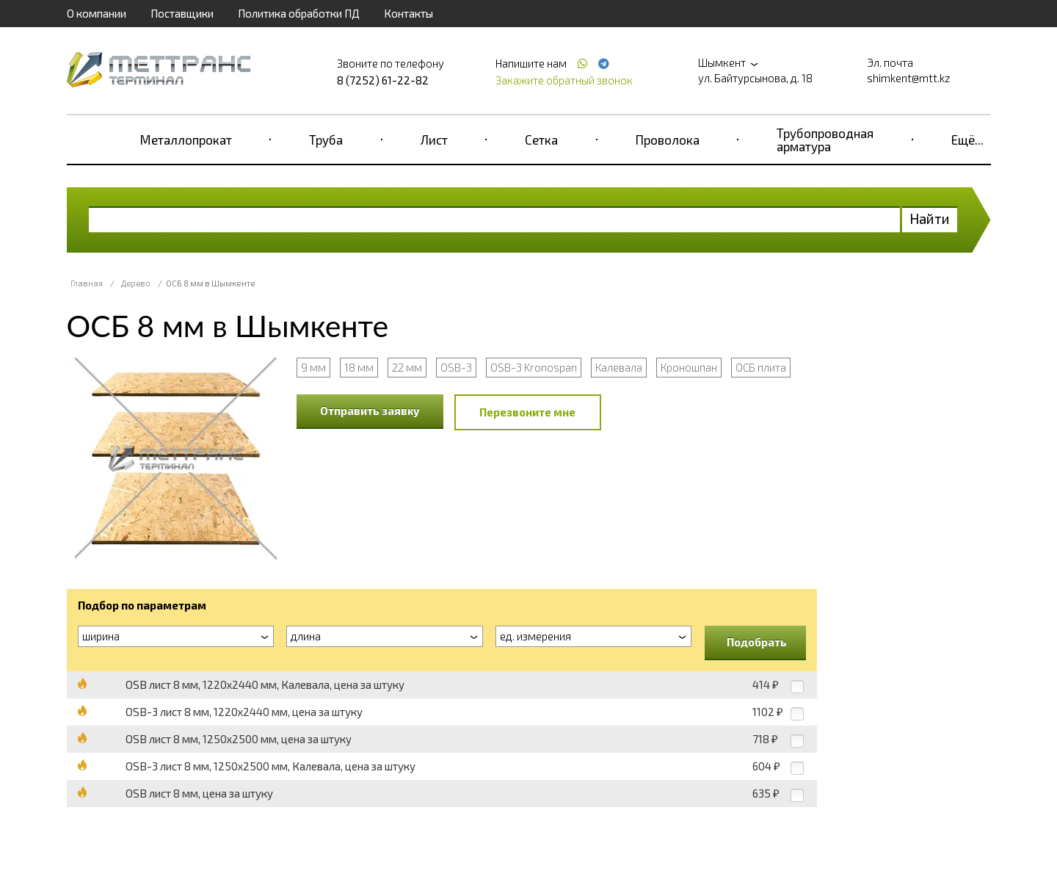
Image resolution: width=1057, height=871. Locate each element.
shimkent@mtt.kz (909, 77)
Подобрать (757, 641)
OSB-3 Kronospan (533, 367)
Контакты (408, 13)
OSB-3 (456, 367)
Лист (434, 139)
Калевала (618, 367)
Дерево (135, 283)
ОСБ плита (760, 367)
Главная (86, 283)
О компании (96, 13)
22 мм (407, 367)
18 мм (359, 367)
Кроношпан (689, 367)
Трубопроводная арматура (825, 139)
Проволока (668, 139)
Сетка (541, 139)
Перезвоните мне (527, 412)
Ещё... (967, 139)
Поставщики (182, 13)
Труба (326, 139)
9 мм (313, 367)
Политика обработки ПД (299, 13)
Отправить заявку (370, 410)
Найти (929, 218)
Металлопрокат (186, 139)
